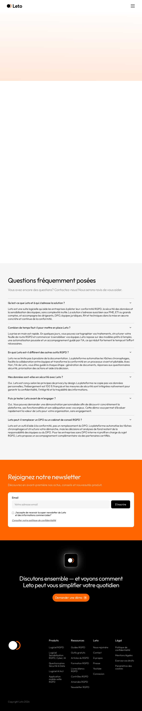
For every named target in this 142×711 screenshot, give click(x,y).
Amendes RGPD (79, 681)
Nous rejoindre (100, 647)
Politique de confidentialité (122, 649)
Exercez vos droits (124, 660)
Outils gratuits (78, 652)
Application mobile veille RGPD (55, 679)
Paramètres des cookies (123, 667)
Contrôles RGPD (79, 676)
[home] (14, 6)
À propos (98, 657)
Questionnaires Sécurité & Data (57, 664)
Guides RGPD (78, 647)
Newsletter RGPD (80, 687)
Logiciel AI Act (56, 671)
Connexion (98, 673)
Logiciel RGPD (56, 647)
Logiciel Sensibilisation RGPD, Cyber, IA (57, 655)
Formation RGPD (80, 663)
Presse (96, 663)
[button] (132, 6)
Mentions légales (124, 655)
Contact (97, 652)
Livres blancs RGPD (77, 670)
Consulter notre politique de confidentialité (34, 520)
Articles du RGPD (80, 657)
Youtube (97, 668)
